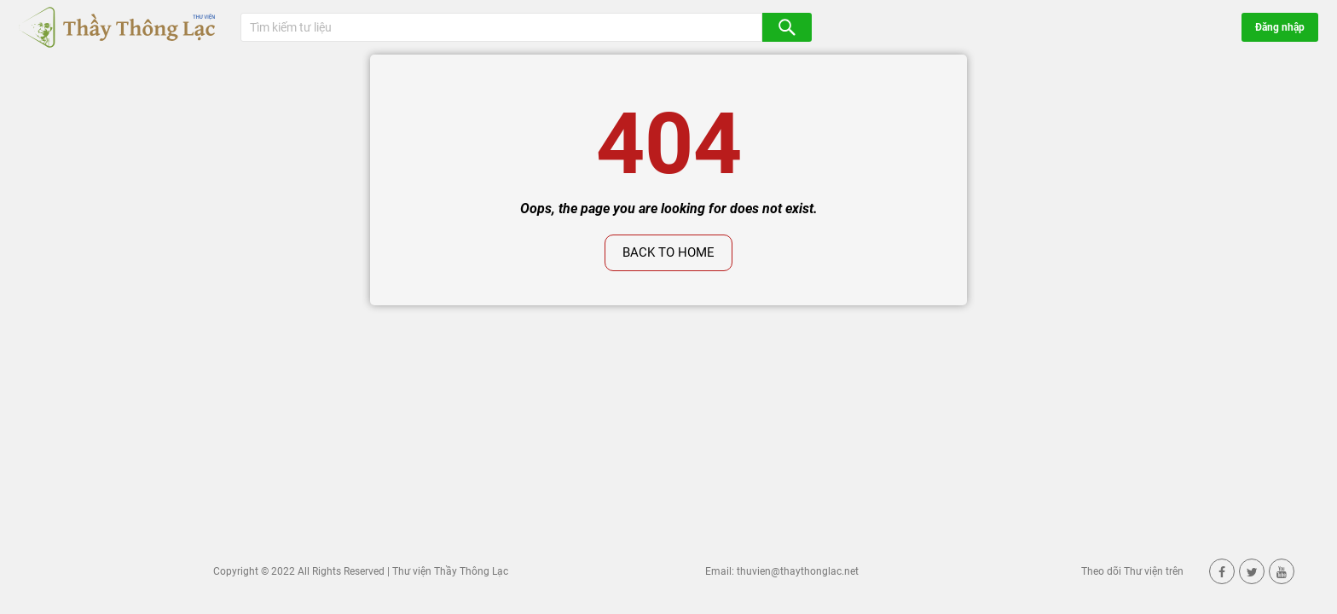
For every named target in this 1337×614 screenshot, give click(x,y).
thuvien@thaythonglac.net (798, 571)
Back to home (668, 252)
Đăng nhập (1280, 27)
